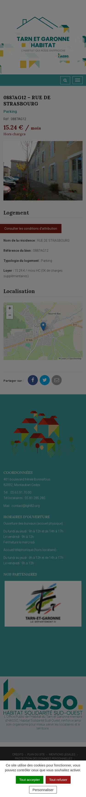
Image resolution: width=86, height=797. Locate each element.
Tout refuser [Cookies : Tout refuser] (58, 780)
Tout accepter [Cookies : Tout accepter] (29, 780)
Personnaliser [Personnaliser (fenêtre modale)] (43, 790)
